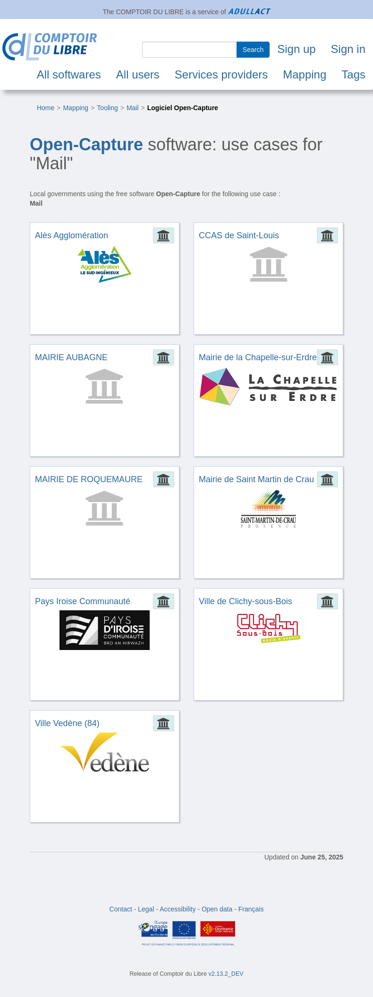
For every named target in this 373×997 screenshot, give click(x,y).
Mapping (304, 74)
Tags (353, 74)
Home (45, 108)
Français (251, 909)
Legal (146, 909)
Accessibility (177, 909)
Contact (121, 909)
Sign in (348, 49)
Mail (133, 108)
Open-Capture (86, 144)
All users (138, 74)
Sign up (296, 49)
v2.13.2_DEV (226, 974)
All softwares (69, 74)
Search (253, 49)
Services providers (221, 74)
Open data (217, 909)
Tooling (107, 108)
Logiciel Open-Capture (182, 108)
